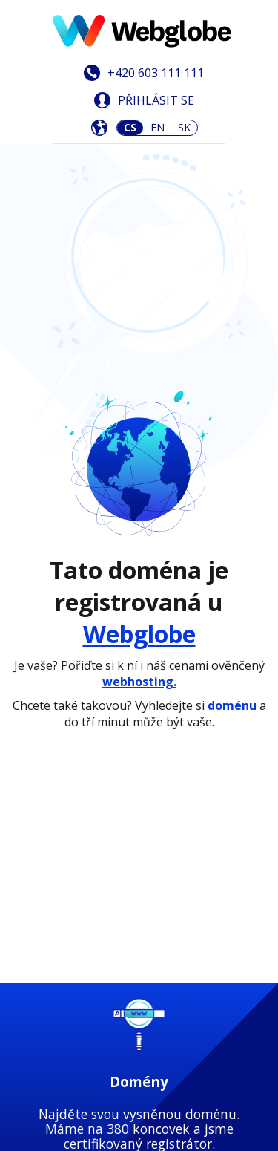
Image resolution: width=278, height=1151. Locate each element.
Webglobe (139, 326)
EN (157, 127)
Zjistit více (139, 584)
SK (184, 127)
